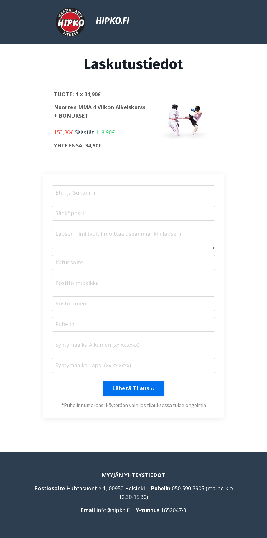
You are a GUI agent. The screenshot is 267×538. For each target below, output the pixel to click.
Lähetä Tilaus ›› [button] (133, 388)
